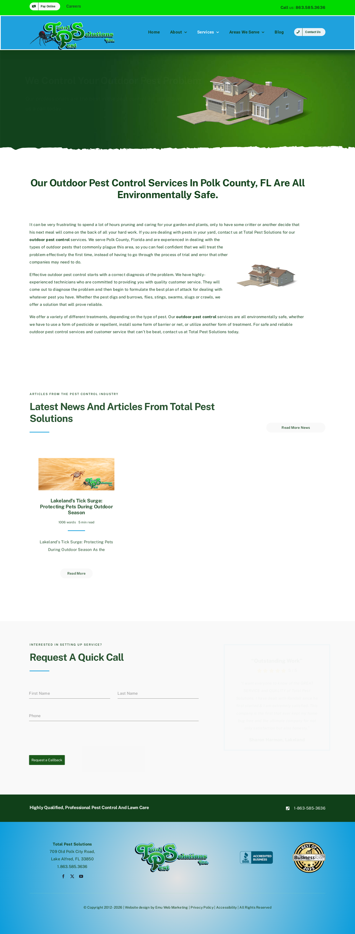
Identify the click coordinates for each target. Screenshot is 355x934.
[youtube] (81, 876)
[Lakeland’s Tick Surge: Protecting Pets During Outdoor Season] (76, 459)
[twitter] (72, 876)
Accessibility (226, 907)
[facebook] (63, 876)
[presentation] (64, 738)
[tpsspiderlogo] (72, 22)
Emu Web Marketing (171, 907)
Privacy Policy (202, 907)
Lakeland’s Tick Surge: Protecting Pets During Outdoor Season (76, 504)
